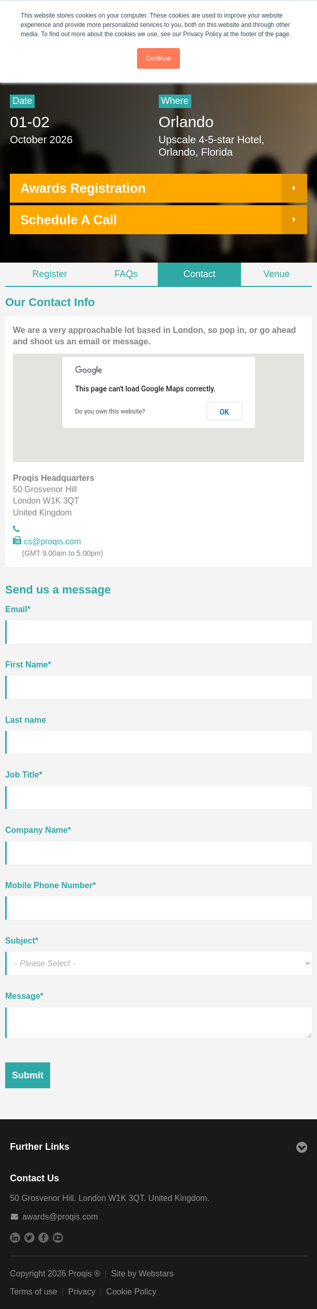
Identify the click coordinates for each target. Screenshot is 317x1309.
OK (224, 412)
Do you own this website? (110, 411)
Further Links (158, 1147)
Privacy (81, 1291)
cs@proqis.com (47, 542)
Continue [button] (158, 58)
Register (50, 274)
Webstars (156, 1273)
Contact (200, 274)
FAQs (126, 274)
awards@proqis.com (60, 1216)
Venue (276, 274)
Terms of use (33, 1291)
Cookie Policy (131, 1291)
